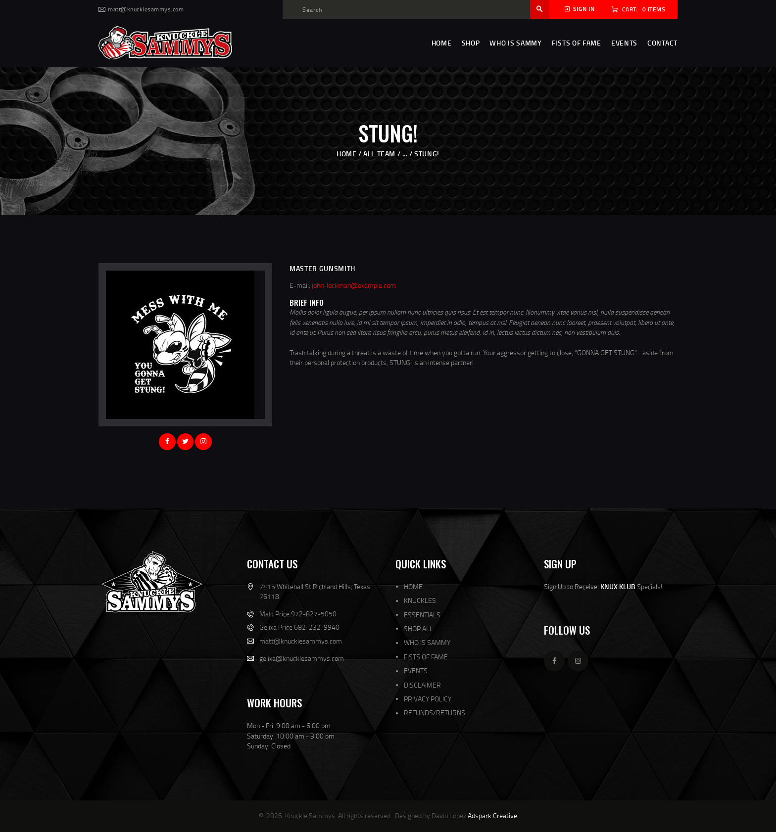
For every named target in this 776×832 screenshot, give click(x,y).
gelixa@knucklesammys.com (301, 658)
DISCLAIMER (422, 685)
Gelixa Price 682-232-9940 (299, 627)
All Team (379, 153)
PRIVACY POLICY (427, 698)
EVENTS (416, 670)
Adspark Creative (492, 815)
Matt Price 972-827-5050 (298, 613)
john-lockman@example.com (354, 285)
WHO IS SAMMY (427, 642)
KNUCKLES (420, 600)
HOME (413, 586)
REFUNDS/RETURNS (434, 712)
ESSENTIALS (422, 614)
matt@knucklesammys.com (300, 641)
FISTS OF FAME (426, 656)
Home (346, 153)
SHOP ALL (418, 628)
